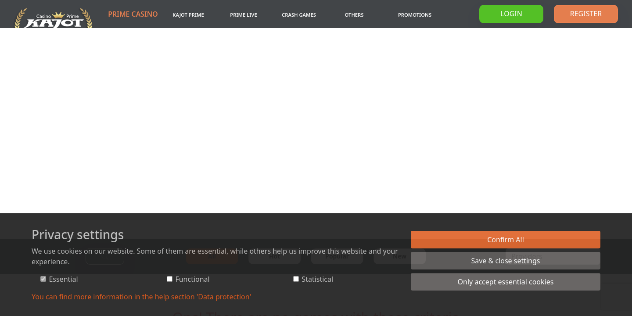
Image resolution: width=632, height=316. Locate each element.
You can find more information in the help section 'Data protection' (141, 297)
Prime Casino (133, 14)
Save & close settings (505, 261)
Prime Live (243, 14)
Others (354, 14)
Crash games (299, 14)
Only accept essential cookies (506, 282)
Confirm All (505, 239)
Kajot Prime (188, 14)
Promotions (414, 14)
